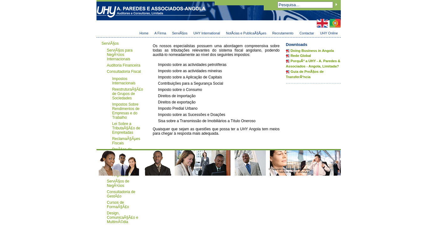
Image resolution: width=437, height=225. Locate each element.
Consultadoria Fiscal (124, 71)
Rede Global (301, 56)
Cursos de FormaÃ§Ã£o (118, 204)
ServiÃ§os (179, 33)
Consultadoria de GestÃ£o (121, 194)
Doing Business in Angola (312, 50)
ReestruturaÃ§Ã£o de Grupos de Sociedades (127, 93)
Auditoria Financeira (123, 65)
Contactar (306, 33)
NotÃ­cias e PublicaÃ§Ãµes (246, 33)
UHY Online (329, 33)
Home (143, 33)
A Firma (160, 33)
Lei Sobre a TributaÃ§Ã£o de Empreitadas (126, 128)
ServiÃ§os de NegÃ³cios (118, 183)
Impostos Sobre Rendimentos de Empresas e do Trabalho (125, 111)
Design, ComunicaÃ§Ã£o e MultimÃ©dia (122, 217)
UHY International (206, 33)
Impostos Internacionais (124, 81)
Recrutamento (283, 33)
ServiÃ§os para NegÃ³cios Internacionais (120, 54)
